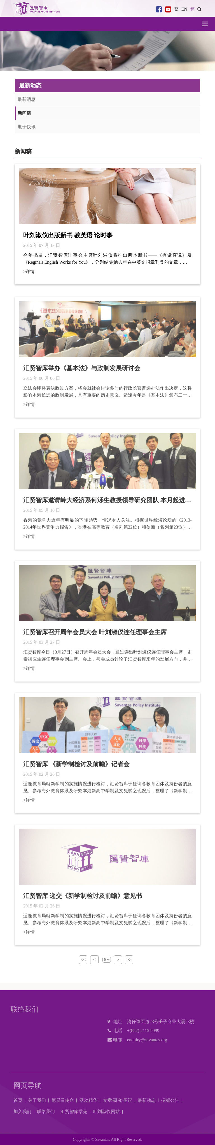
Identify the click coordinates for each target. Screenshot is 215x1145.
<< (83, 959)
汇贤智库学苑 (73, 1111)
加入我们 (22, 1111)
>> (129, 959)
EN (184, 9)
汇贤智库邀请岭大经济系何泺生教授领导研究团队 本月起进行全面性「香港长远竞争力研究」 (107, 503)
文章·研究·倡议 (117, 1100)
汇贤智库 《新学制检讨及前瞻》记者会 (76, 766)
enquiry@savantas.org (147, 1039)
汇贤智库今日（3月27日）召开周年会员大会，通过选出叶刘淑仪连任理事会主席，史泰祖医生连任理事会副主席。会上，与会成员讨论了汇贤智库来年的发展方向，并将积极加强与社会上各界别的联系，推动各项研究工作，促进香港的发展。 (107, 658)
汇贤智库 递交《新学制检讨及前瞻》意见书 (82, 898)
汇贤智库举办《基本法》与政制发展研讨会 (81, 371)
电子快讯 (27, 126)
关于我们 (37, 1100)
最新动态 (147, 1100)
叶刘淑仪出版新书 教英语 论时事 (68, 235)
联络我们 (46, 1111)
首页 (17, 1100)
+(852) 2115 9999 (143, 1030)
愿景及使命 (63, 1100)
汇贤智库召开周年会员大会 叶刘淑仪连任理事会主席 (95, 634)
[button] (199, 9)
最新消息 (27, 99)
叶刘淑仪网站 (106, 1111)
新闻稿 (24, 113)
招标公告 (170, 1100)
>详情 (29, 271)
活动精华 (88, 1100)
